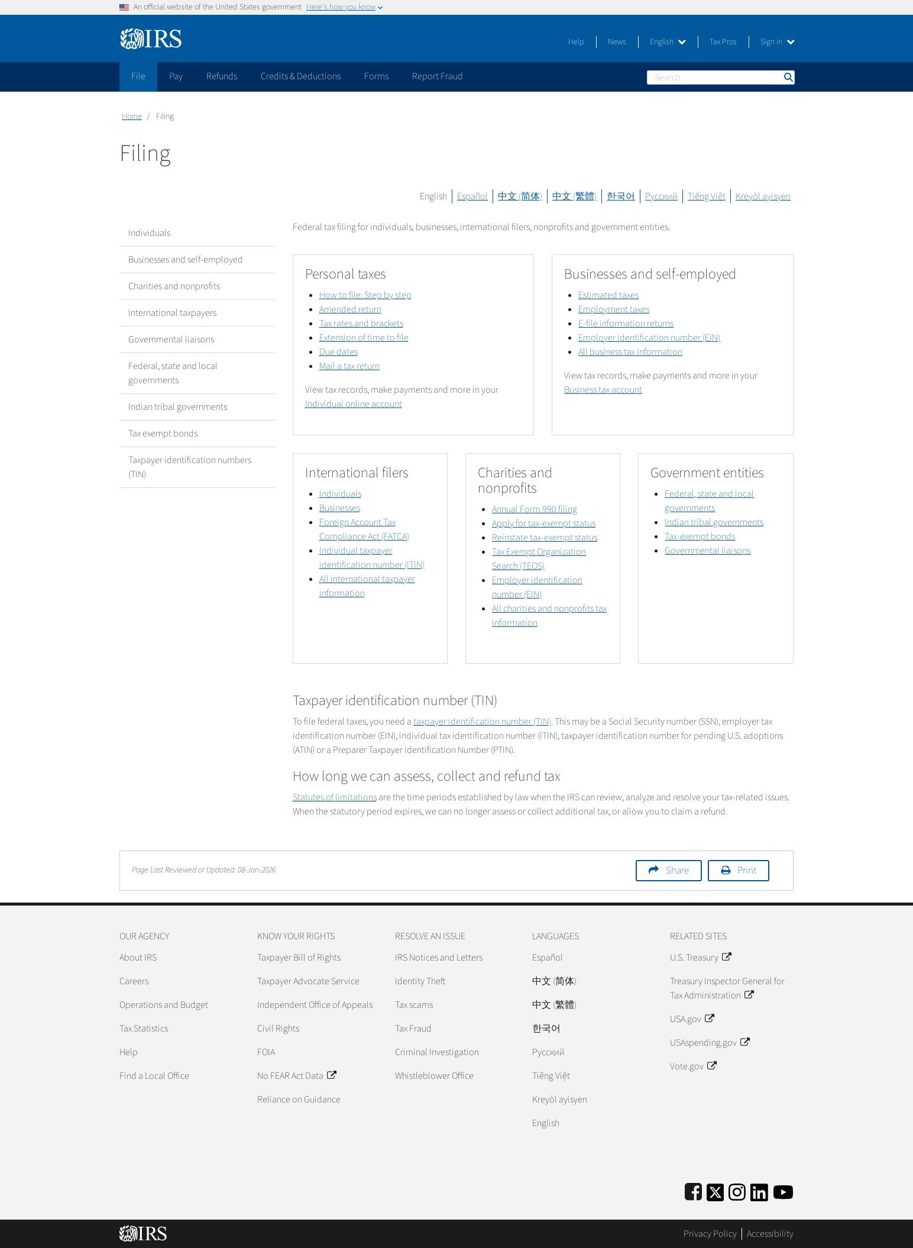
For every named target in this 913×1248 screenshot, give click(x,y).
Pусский (548, 1052)
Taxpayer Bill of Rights (299, 957)
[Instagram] (737, 1190)
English (668, 42)
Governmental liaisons (171, 339)
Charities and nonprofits (174, 286)
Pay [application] (176, 76)
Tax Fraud (413, 1028)
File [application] (138, 76)
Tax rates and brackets (361, 323)
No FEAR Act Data (296, 1075)
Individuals (149, 233)
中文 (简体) (520, 196)
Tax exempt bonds (163, 433)
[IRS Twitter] (715, 1190)
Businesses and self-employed (185, 259)
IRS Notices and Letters (439, 957)
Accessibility (770, 1234)
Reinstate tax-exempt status (544, 537)
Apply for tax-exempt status (543, 523)
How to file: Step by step (365, 295)
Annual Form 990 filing (534, 509)
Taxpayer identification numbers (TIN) (189, 467)
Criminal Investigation (437, 1052)
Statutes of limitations (335, 797)
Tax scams (414, 1004)
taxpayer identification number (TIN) (482, 721)
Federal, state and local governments (173, 373)
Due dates (338, 351)
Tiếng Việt (707, 196)
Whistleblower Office (434, 1075)
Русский (661, 196)
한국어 (621, 196)
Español (472, 196)
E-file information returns (626, 323)
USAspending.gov (709, 1042)
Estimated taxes (608, 295)
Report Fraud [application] (437, 76)
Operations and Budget (163, 1004)
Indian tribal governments (177, 406)
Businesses (339, 508)
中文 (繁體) (574, 196)
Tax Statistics (143, 1028)
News (617, 42)
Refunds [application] (221, 76)
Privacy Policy (710, 1234)
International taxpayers (172, 312)
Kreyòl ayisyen (763, 196)
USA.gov (692, 1019)
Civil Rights (278, 1028)
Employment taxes (613, 309)
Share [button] (677, 871)
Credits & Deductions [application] (301, 76)
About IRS (138, 957)
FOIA (266, 1052)
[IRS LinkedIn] (759, 1190)
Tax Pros (723, 42)
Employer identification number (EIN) (649, 337)
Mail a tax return (349, 366)
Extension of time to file (364, 337)
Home (132, 116)
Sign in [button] (777, 42)
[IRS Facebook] (693, 1190)
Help (576, 42)
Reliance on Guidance (299, 1099)
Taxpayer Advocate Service (308, 981)
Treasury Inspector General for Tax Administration (727, 988)
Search (787, 77)
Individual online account (353, 403)
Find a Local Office (154, 1075)
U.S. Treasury (700, 957)
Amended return (350, 309)
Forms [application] (376, 76)
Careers (133, 981)
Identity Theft (420, 981)
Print (746, 871)
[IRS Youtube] (783, 1190)
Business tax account (603, 389)
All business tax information (630, 351)
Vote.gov (693, 1066)
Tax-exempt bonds (700, 536)
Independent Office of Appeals (315, 1004)
